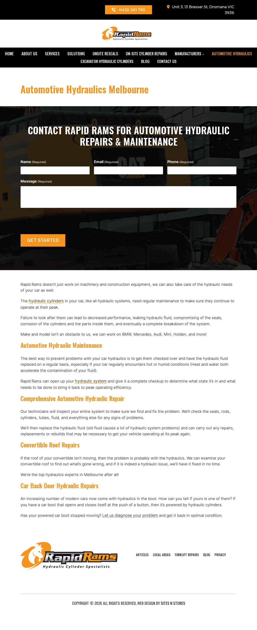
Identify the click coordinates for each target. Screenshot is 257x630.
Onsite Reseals (105, 55)
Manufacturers (188, 55)
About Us (29, 55)
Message (36, 182)
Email (106, 162)
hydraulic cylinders (46, 303)
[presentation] (55, 221)
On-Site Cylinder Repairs (146, 55)
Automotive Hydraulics (232, 55)
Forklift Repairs (180, 587)
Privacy (216, 587)
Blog (145, 62)
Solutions (76, 55)
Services (52, 55)
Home (9, 55)
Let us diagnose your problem (134, 540)
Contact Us (167, 62)
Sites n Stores (173, 620)
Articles (131, 587)
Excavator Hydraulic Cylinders (107, 62)
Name (33, 162)
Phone (180, 162)
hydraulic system (93, 389)
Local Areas (152, 587)
